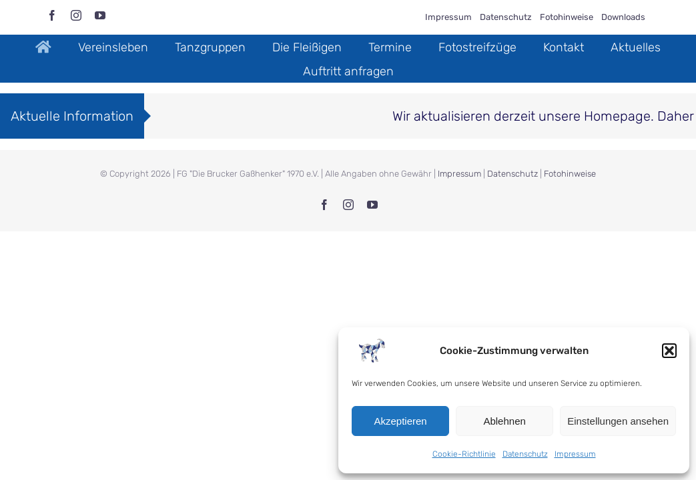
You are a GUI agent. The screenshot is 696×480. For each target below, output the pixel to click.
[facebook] (52, 15)
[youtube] (100, 15)
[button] (669, 350)
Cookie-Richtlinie (464, 454)
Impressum (575, 454)
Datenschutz (525, 454)
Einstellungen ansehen (618, 421)
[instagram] (76, 15)
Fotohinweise (570, 174)
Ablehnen (504, 421)
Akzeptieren (400, 421)
